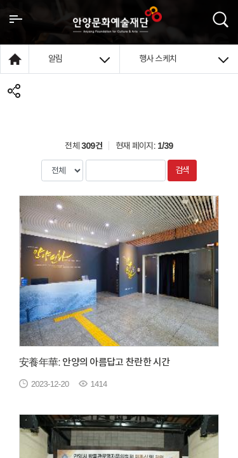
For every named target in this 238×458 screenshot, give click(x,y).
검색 (182, 169)
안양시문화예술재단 (117, 19)
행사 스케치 (184, 58)
